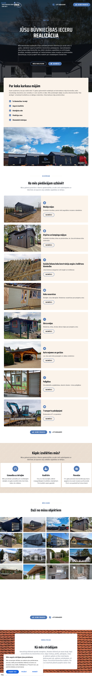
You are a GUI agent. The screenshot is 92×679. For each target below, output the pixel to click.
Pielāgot (11, 672)
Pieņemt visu (34, 672)
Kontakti (4, 6)
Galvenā (3, 3)
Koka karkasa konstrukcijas (10, 5)
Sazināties (48, 215)
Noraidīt (22, 672)
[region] (23, 665)
